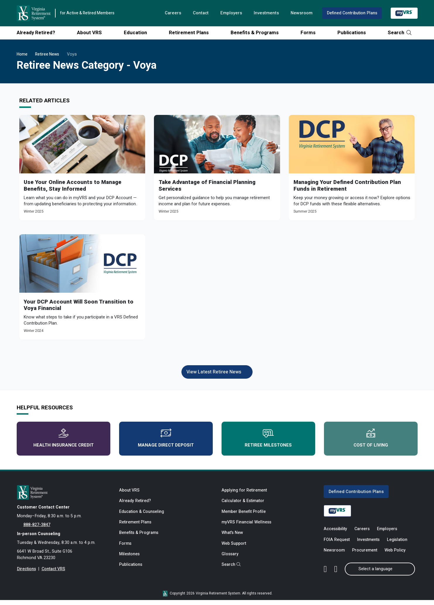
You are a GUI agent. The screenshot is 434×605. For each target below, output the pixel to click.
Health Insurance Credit (63, 441)
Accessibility (335, 533)
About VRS (91, 32)
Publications (353, 32)
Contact (199, 13)
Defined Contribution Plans (351, 13)
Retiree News (47, 54)
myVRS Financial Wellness (247, 527)
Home (22, 54)
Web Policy (395, 555)
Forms (310, 32)
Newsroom (300, 13)
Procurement (365, 555)
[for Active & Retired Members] (64, 496)
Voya (72, 54)
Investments (265, 13)
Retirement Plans (191, 32)
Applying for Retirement (244, 494)
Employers (230, 13)
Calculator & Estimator (243, 505)
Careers (170, 13)
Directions (26, 574)
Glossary (230, 560)
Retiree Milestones (268, 441)
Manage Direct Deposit (166, 441)
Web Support (234, 549)
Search (399, 32)
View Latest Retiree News (217, 374)
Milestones (129, 560)
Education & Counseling (142, 516)
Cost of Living (371, 441)
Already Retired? (38, 32)
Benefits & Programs (257, 32)
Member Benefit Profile (244, 516)
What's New (232, 538)
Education (137, 32)
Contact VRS (54, 574)
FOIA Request (337, 544)
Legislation (397, 544)
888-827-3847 (36, 529)
